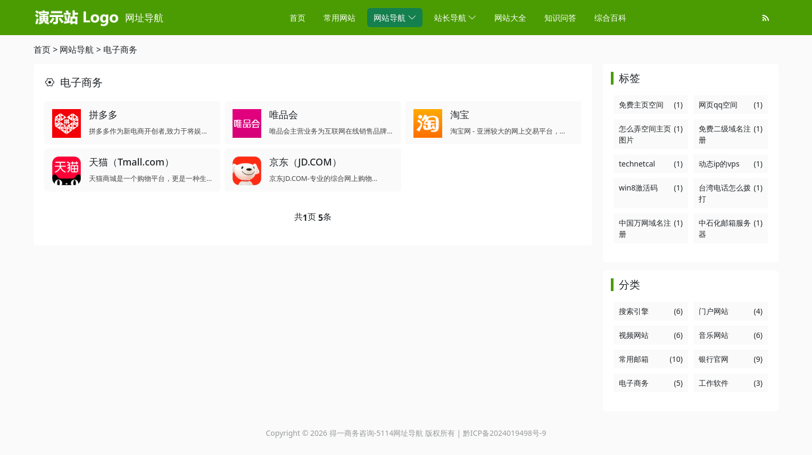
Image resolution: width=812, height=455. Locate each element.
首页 (42, 49)
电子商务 (120, 49)
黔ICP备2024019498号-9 (504, 433)
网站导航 (77, 49)
